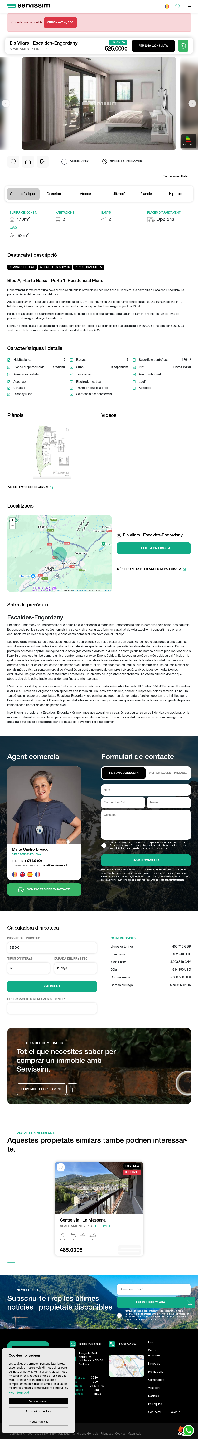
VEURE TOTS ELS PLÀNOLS (30, 487)
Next (192, 103)
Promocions (155, 1372)
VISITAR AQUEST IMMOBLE (168, 773)
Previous (6, 103)
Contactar (154, 1412)
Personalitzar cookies (38, 1411)
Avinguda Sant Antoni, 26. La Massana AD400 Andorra (91, 1359)
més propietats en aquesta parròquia (151, 569)
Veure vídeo (75, 162)
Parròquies (155, 1404)
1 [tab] (11, 1263)
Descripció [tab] (55, 194)
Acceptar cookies (38, 1401)
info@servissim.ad (90, 1344)
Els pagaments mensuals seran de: (36, 999)
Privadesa (107, 1434)
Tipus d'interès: (20, 958)
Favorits (175, 1412)
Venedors (154, 1388)
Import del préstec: (24, 938)
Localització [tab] (115, 194)
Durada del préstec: (71, 958)
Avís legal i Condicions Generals (78, 1434)
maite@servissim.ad (39, 865)
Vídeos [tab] (85, 194)
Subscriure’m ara (150, 1302)
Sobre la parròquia (122, 161)
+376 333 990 (27, 861)
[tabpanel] (99, 1209)
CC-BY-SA (106, 591)
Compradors (156, 1380)
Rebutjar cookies (38, 1421)
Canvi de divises (123, 938)
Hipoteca (176, 194)
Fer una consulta (153, 46)
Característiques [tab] (23, 194)
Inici (150, 1342)
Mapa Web (134, 1434)
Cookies (120, 1434)
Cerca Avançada (60, 22)
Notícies (153, 1396)
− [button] (12, 526)
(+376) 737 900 (127, 1344)
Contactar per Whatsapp (44, 889)
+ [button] (12, 520)
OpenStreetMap (80, 591)
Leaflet (57, 591)
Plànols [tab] (146, 194)
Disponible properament (41, 1089)
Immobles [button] (154, 1364)
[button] (28, 162)
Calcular (52, 986)
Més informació (19, 1392)
